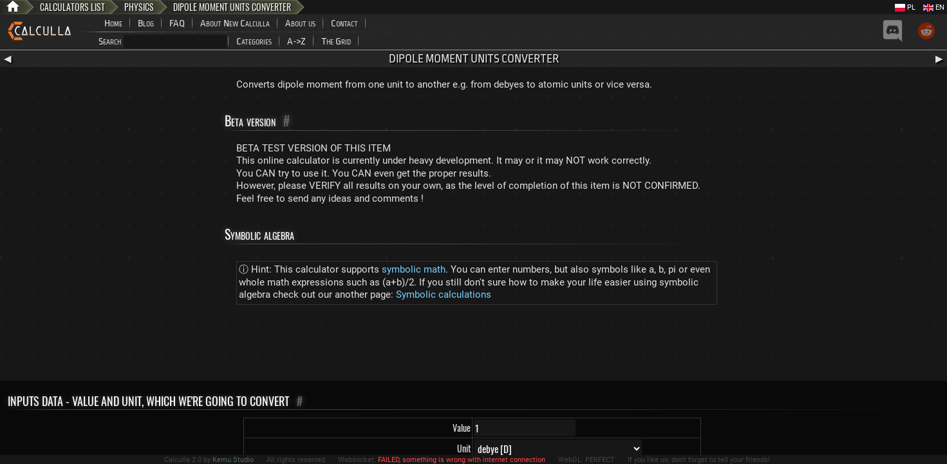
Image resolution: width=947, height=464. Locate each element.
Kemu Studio (233, 460)
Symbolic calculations (443, 294)
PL (905, 7)
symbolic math (413, 269)
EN (933, 7)
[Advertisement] (473, 345)
